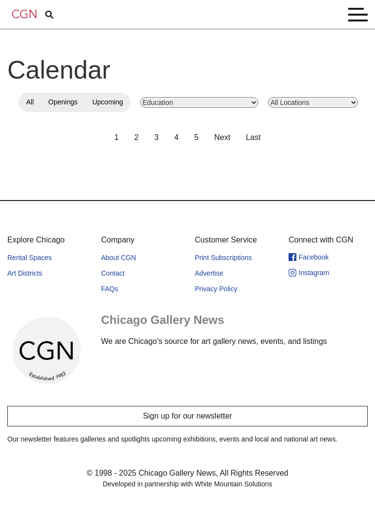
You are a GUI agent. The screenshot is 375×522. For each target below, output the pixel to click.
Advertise (209, 273)
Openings (63, 102)
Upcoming (107, 102)
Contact (113, 273)
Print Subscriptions (223, 257)
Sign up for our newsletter (187, 416)
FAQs (109, 288)
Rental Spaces (29, 257)
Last (253, 137)
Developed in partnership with (187, 484)
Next (222, 137)
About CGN (118, 257)
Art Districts (24, 273)
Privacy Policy (216, 288)
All (30, 102)
